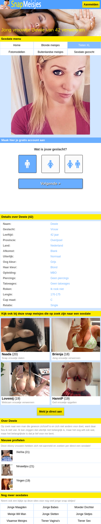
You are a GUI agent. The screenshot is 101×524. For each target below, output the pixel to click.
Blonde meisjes (50, 45)
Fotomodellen (17, 52)
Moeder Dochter (84, 507)
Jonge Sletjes (84, 514)
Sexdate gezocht (84, 52)
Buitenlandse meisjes (50, 52)
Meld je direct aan (50, 411)
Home (17, 45)
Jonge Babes (50, 507)
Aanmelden (91, 4)
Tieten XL (84, 45)
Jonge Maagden (17, 507)
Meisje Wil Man (17, 514)
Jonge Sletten (50, 514)
